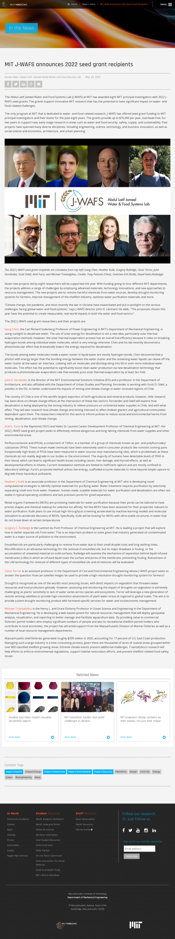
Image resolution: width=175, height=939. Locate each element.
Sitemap (11, 835)
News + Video (88, 4)
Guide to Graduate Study (48, 870)
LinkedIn (23, 84)
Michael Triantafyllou (18, 608)
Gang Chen (12, 329)
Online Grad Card (44, 845)
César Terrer (13, 571)
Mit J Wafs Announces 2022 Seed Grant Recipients (124, 4)
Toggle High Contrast (17, 855)
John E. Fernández (16, 380)
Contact (11, 824)
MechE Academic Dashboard (49, 819)
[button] (166, 5)
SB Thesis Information (47, 835)
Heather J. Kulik (14, 481)
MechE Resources (84, 824)
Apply (9, 829)
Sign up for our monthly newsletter (143, 841)
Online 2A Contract (45, 829)
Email (38, 84)
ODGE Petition (43, 850)
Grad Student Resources (48, 840)
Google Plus (31, 84)
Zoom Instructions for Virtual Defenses (50, 863)
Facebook (8, 84)
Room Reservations (85, 819)
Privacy (10, 840)
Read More (32, 737)
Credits (10, 850)
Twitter (15, 84)
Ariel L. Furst (13, 426)
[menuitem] (72, 4)
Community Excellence (18, 819)
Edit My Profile (84, 829)
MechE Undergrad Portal (48, 824)
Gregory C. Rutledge (17, 528)
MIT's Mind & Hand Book (47, 875)
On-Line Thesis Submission (49, 855)
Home (72, 4)
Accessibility (13, 845)
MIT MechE (15, 5)
